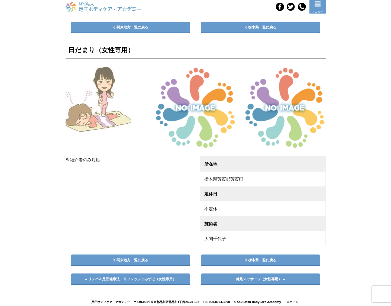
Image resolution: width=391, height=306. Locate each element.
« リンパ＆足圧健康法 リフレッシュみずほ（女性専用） (130, 278)
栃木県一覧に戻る (260, 27)
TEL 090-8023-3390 (216, 302)
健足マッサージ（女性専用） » (260, 278)
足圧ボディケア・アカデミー (110, 302)
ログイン (292, 302)
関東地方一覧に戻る (130, 27)
